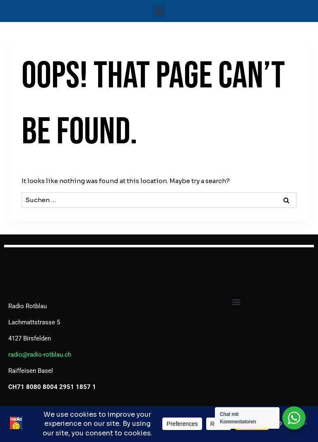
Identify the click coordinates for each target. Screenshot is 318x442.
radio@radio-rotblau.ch (39, 354)
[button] (159, 11)
